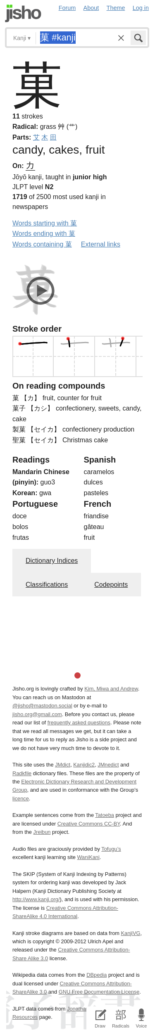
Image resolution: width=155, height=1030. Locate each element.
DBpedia (96, 975)
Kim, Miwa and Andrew (111, 689)
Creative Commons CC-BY (88, 824)
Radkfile (21, 773)
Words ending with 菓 (43, 233)
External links (100, 244)
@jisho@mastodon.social (42, 705)
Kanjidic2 (84, 765)
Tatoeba (104, 815)
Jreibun (42, 832)
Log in (141, 8)
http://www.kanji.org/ (36, 899)
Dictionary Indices (52, 560)
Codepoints (111, 584)
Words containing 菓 (42, 244)
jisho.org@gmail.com (37, 714)
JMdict (62, 765)
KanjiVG (130, 933)
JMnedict (108, 765)
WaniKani (88, 857)
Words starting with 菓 (44, 223)
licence (20, 798)
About (91, 8)
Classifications (47, 584)
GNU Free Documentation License (99, 992)
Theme (116, 8)
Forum (67, 8)
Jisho (23, 13)
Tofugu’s (111, 849)
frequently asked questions (79, 722)
